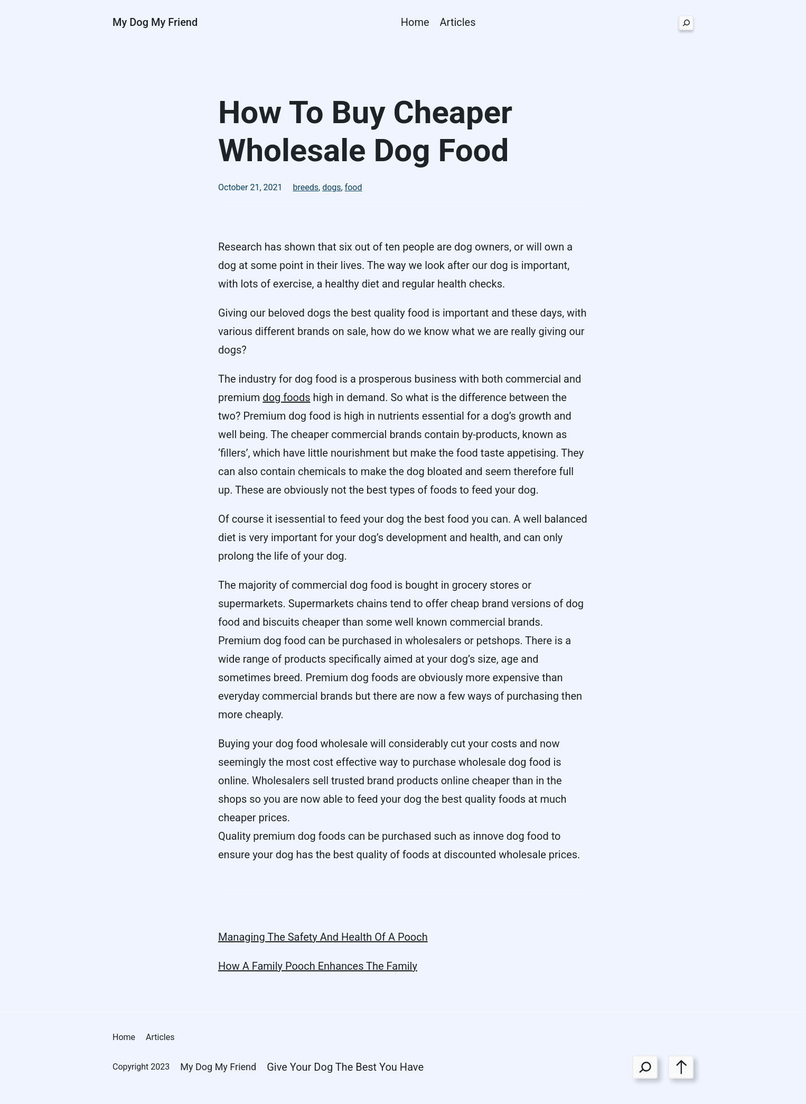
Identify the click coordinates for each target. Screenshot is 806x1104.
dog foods (286, 397)
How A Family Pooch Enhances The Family (317, 966)
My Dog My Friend (155, 22)
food (353, 187)
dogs (331, 187)
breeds (306, 187)
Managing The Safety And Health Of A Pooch (323, 937)
